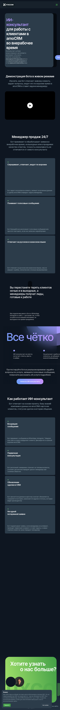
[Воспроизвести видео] (30, 105)
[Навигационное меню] (56, 4)
